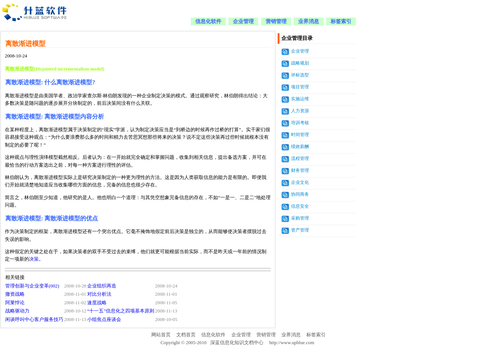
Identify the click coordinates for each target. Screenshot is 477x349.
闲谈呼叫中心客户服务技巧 (34, 319)
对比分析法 (99, 294)
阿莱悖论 (15, 302)
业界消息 (308, 21)
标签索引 (341, 21)
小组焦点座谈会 (104, 319)
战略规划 (300, 63)
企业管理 (243, 21)
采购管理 (300, 218)
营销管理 (276, 21)
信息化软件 (208, 21)
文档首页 (186, 334)
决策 (34, 259)
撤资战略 (15, 294)
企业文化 (300, 182)
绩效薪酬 (300, 146)
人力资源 (300, 110)
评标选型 (300, 75)
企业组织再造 (101, 286)
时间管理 (300, 134)
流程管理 (300, 158)
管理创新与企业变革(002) (32, 286)
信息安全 (300, 206)
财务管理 (300, 170)
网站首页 (161, 334)
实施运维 (300, 98)
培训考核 (300, 122)
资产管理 (300, 230)
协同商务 (300, 194)
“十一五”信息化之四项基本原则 (120, 311)
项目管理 (300, 86)
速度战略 (97, 302)
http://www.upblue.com (291, 342)
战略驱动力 (17, 311)
